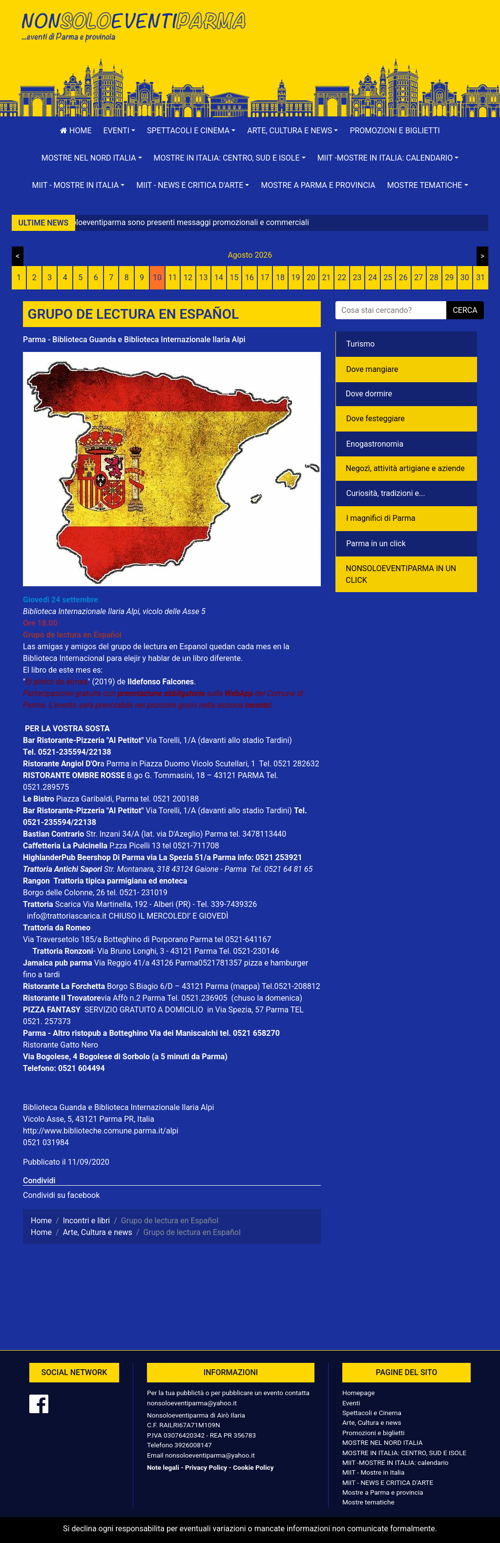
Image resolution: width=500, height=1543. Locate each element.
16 (249, 277)
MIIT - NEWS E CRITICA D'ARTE (387, 1482)
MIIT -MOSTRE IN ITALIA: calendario (395, 1462)
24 (372, 277)
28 (434, 277)
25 (387, 277)
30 (464, 277)
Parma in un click (376, 543)
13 (203, 277)
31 (480, 277)
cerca (465, 310)
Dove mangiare (372, 369)
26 (403, 277)
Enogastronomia (374, 444)
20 (311, 277)
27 (418, 277)
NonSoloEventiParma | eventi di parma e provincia (133, 28)
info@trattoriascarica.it (66, 916)
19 (295, 277)
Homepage (358, 1393)
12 (188, 277)
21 (326, 277)
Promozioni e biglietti (395, 130)
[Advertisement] (367, 39)
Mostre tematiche (368, 1502)
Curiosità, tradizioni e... (385, 493)
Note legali (163, 1467)
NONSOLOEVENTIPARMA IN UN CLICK (401, 574)
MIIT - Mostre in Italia (373, 1472)
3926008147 (192, 1445)
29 (449, 277)
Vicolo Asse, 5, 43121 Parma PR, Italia (88, 1119)
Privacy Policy (206, 1467)
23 (357, 277)
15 (234, 277)
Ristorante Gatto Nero (60, 1044)
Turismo (360, 344)
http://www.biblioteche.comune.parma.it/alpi (100, 1130)
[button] (120, 130)
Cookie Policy (253, 1467)
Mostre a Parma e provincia (318, 185)
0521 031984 (46, 1142)
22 (341, 277)
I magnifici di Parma (381, 518)
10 (157, 277)
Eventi (351, 1403)
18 (280, 277)
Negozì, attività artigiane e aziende (405, 468)
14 (218, 277)
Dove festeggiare (375, 418)
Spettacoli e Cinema (371, 1413)
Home (75, 130)
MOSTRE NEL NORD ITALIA (382, 1442)
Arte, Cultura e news (371, 1422)
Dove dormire (369, 393)
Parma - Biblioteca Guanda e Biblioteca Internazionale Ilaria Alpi (134, 339)
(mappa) (246, 986)
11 (172, 277)
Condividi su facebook (61, 1195)
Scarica (69, 904)
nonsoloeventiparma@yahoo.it (192, 1403)
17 (265, 277)
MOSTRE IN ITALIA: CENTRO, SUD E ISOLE (404, 1453)
